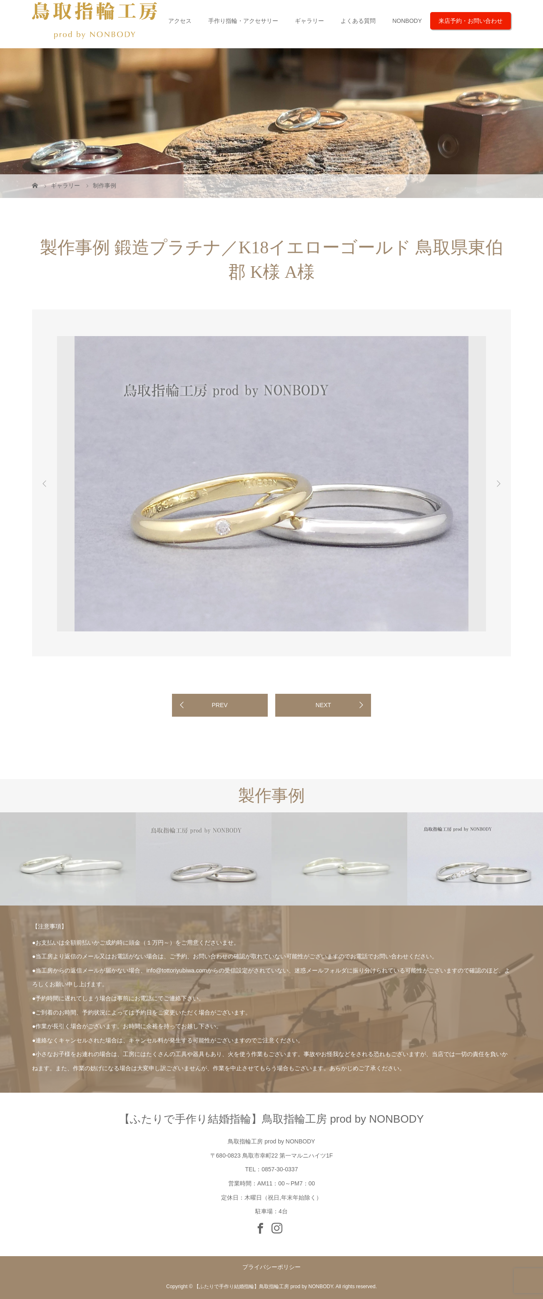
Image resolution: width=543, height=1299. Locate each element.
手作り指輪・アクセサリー (243, 20)
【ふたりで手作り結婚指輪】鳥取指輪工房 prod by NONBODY (271, 1119)
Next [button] (498, 484)
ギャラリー (309, 20)
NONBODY (407, 20)
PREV (219, 705)
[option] (92, 334)
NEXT (323, 705)
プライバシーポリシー (271, 1267)
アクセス (180, 20)
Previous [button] (44, 484)
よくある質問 (358, 20)
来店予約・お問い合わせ (470, 20)
